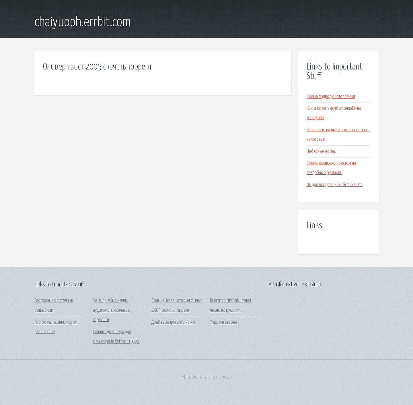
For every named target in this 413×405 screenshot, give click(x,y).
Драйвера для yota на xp (173, 322)
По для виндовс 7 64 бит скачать (335, 184)
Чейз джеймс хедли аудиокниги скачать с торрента (111, 310)
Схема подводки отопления (331, 96)
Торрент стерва (223, 322)
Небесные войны (321, 151)
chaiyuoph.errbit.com (82, 22)
